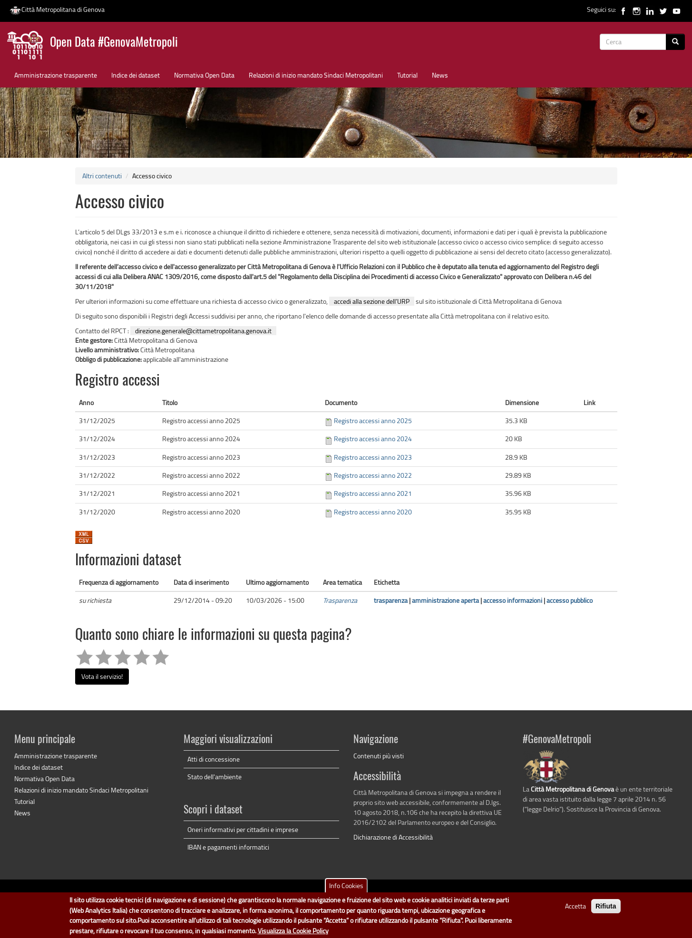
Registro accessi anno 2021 (373, 493)
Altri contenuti (102, 175)
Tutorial (407, 74)
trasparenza (391, 600)
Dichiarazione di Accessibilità (393, 836)
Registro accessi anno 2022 (373, 475)
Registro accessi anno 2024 (373, 438)
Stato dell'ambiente (214, 776)
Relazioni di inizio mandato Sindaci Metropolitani (316, 74)
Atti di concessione (213, 759)
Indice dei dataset (135, 74)
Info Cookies (346, 888)
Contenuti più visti (378, 755)
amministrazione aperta (445, 600)
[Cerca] (675, 42)
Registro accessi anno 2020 (373, 511)
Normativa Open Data (204, 74)
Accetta (575, 909)
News (440, 74)
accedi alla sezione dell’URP (371, 301)
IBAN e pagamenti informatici (228, 846)
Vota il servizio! (102, 676)
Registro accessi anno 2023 (373, 457)
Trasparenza (340, 600)
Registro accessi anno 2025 (373, 420)
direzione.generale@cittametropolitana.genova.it (203, 330)
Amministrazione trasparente (55, 74)
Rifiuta (605, 909)
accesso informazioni (512, 600)
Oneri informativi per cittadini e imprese (242, 829)
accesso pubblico (569, 600)
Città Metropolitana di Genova (57, 9)
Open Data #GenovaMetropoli (114, 43)
